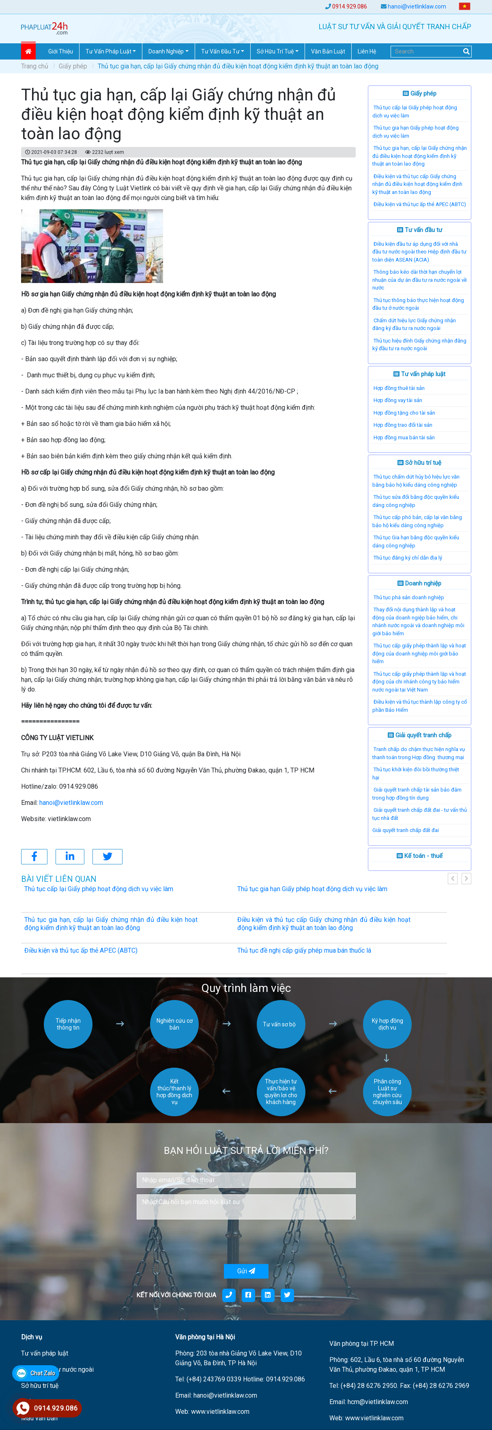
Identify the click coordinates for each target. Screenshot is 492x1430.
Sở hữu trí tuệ (419, 462)
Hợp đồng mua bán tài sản (404, 437)
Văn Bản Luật (328, 51)
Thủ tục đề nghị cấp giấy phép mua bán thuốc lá (304, 950)
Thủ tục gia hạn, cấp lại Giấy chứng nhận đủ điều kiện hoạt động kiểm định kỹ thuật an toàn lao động (419, 156)
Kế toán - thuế (420, 856)
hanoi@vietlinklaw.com (417, 6)
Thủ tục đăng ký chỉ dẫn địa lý (408, 558)
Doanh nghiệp (419, 583)
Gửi (246, 1271)
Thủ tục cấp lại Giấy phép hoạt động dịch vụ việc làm (98, 889)
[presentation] (198, 1242)
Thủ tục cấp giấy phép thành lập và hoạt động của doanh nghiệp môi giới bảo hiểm (419, 653)
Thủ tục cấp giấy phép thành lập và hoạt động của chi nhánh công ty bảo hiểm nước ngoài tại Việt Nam (419, 682)
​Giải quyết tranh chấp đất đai (405, 830)
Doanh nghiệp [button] (166, 51)
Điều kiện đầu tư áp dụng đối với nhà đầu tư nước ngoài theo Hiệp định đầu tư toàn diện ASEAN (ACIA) (419, 252)
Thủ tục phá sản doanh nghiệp (409, 597)
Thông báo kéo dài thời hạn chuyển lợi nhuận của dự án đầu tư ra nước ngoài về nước (419, 280)
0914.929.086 (349, 6)
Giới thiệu (60, 51)
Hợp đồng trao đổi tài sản (403, 425)
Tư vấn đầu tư (419, 230)
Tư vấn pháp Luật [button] (108, 51)
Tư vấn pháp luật (419, 374)
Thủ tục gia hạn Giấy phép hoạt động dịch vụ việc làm (312, 889)
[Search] (431, 51)
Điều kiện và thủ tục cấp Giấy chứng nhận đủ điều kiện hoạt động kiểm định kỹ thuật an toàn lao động (417, 184)
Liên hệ (367, 51)
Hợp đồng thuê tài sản (399, 388)
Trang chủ (34, 66)
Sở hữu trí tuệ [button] (275, 51)
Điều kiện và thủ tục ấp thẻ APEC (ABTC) (420, 204)
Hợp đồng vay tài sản (398, 400)
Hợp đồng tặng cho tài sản (404, 413)
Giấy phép (73, 66)
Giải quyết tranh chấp (419, 735)
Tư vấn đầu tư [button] (220, 51)
